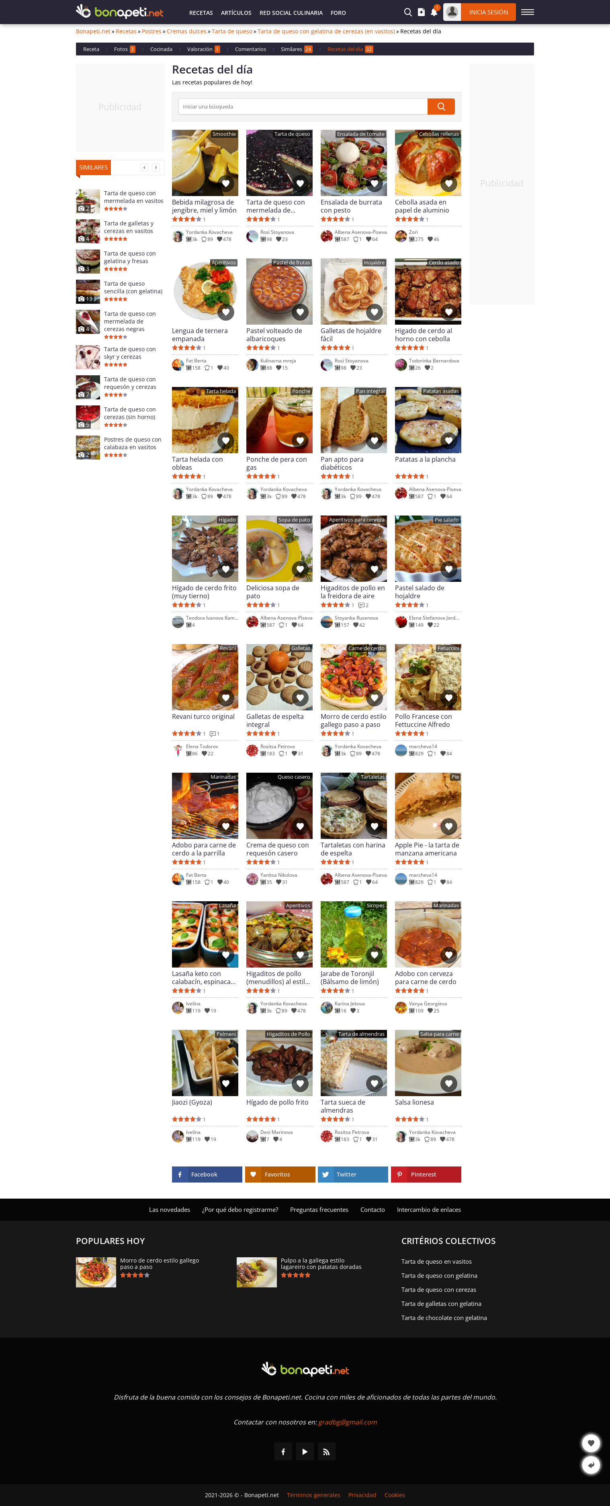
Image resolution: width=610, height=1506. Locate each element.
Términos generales (313, 1495)
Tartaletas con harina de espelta (353, 849)
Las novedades (169, 1209)
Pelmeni (226, 1034)
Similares (297, 49)
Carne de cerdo (366, 648)
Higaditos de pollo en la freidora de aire (353, 592)
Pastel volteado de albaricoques (274, 335)
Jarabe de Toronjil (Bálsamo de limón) (350, 978)
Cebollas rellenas (439, 134)
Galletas (300, 648)
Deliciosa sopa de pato (272, 592)
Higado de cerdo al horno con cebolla (423, 335)
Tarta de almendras (361, 1034)
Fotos (124, 49)
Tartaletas (373, 776)
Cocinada (161, 49)
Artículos (236, 12)
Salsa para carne (439, 1034)
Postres (152, 31)
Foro (338, 12)
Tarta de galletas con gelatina (441, 1303)
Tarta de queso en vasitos (436, 1261)
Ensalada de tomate (361, 134)
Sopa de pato (294, 519)
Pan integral (370, 391)
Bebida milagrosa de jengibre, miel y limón (204, 206)
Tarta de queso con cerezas (438, 1289)
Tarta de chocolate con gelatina (444, 1318)
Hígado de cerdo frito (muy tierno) (204, 592)
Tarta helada (221, 391)
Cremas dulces (187, 31)
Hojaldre (374, 262)
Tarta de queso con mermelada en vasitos (134, 197)
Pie (455, 776)
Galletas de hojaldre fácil (351, 335)
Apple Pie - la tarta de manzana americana (427, 849)
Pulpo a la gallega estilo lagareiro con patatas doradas (321, 1263)
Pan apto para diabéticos (342, 463)
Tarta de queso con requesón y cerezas (130, 383)
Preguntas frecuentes (319, 1209)
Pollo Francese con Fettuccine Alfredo (423, 720)
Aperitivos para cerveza (357, 519)
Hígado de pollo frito (277, 1102)
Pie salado (447, 519)
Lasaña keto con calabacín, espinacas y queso (203, 978)
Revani (228, 648)
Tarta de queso (232, 31)
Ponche (301, 391)
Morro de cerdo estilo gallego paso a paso (354, 720)
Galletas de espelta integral (275, 720)
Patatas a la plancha (425, 459)
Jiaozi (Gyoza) (192, 1102)
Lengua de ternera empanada (200, 335)
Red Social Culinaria (291, 12)
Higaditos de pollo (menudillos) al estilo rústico (277, 978)
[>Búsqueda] (303, 106)
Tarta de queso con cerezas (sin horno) (130, 413)
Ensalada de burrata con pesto (351, 206)
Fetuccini (448, 648)
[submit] (441, 106)
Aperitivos (224, 262)
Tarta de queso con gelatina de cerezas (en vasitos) (326, 31)
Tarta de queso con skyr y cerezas (130, 352)
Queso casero (294, 776)
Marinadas (223, 776)
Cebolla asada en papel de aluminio (422, 206)
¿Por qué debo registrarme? (240, 1209)
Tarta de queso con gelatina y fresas (130, 257)
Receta (91, 49)
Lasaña (227, 905)
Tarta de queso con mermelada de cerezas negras (130, 321)
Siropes (376, 905)
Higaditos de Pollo (288, 1034)
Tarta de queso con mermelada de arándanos (275, 206)
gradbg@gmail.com (347, 1422)
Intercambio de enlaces (429, 1209)
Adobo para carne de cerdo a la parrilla (204, 849)
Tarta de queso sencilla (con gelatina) (133, 287)
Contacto (372, 1209)
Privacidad (362, 1495)
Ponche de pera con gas (276, 463)
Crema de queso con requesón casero (277, 849)
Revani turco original (203, 716)
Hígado (227, 519)
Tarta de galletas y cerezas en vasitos (129, 227)
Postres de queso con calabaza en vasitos (133, 443)
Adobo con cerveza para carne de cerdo (425, 978)
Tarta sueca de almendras (343, 1106)
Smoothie (224, 134)
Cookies (395, 1495)
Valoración (203, 49)
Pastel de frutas (291, 262)
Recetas (201, 12)
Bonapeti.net (93, 31)
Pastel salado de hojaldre (419, 592)
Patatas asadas (441, 391)
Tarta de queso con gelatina (439, 1275)
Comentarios (250, 49)
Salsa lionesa (414, 1102)
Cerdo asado (444, 262)
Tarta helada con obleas (197, 463)
